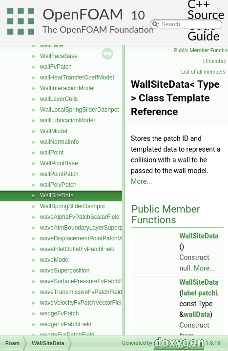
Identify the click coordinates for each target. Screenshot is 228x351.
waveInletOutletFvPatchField (77, 249)
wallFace (51, 45)
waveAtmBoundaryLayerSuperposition (90, 227)
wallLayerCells (59, 99)
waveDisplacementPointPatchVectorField (93, 238)
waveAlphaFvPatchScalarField (80, 217)
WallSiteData (57, 195)
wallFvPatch (56, 66)
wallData (197, 314)
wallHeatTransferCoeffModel (77, 77)
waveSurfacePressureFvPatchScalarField (94, 281)
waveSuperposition (64, 270)
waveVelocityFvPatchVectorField (82, 302)
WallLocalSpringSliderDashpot (79, 109)
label (189, 293)
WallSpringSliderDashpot (72, 206)
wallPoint (51, 152)
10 (138, 15)
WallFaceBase (59, 56)
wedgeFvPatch (59, 313)
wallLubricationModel (67, 120)
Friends (214, 61)
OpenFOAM (83, 14)
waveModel (55, 259)
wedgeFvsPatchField (67, 335)
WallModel (53, 131)
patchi (207, 293)
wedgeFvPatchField (65, 324)
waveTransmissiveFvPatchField (81, 292)
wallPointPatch (59, 174)
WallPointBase (59, 163)
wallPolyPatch (58, 184)
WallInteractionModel (67, 88)
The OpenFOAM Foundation (98, 29)
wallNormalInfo (59, 141)
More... (141, 181)
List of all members (203, 72)
